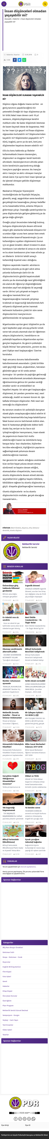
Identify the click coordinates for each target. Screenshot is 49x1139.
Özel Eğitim (7, 1001)
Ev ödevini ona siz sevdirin (11, 618)
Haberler (16, 19)
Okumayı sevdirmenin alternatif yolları (12, 650)
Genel (5, 981)
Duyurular (6, 962)
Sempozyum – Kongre (11, 1015)
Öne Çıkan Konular (10, 996)
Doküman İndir (8, 952)
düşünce (25, 528)
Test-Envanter (8, 1025)
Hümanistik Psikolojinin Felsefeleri (13, 745)
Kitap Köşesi (7, 991)
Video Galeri (7, 1030)
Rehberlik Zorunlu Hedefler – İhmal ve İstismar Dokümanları (12, 715)
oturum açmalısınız (28, 867)
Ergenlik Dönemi (32, 585)
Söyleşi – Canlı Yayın (10, 1020)
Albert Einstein (16, 528)
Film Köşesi (7, 972)
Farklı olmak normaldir (35, 681)
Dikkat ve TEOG (32, 776)
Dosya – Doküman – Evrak (12, 957)
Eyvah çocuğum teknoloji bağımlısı (33, 840)
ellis (30, 528)
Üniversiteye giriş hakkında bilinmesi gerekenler (11, 588)
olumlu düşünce (16, 530)
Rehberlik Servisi (30, 544)
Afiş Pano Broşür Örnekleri (13, 947)
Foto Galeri (7, 977)
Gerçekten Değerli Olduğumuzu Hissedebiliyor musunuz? (11, 780)
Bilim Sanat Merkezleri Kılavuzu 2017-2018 (35, 745)
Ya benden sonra (32, 807)
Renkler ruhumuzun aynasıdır (11, 682)
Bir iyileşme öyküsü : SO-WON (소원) (34, 713)
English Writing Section (12, 967)
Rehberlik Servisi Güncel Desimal (15, 1010)
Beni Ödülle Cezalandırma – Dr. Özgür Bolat (33, 620)
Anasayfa (8, 19)
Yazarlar (17, 55)
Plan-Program (8, 1006)
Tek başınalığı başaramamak (9, 808)
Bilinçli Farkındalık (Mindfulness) (11, 840)
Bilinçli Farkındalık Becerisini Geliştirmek (35, 650)
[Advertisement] (25, 38)
